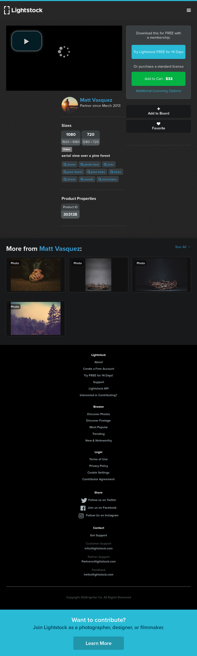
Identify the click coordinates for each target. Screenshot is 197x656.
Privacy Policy (98, 466)
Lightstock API (99, 388)
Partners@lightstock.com (99, 561)
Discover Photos (98, 414)
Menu (189, 10)
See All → (183, 247)
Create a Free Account (98, 368)
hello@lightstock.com (98, 574)
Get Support (98, 535)
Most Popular (99, 427)
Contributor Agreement (98, 479)
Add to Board (158, 111)
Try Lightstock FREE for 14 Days (158, 52)
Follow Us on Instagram (102, 515)
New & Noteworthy (98, 440)
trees (115, 172)
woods (87, 179)
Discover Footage (98, 420)
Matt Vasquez (96, 100)
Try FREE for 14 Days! (98, 375)
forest (69, 179)
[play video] (26, 41)
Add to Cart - (159, 78)
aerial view (90, 164)
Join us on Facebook (102, 507)
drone (69, 164)
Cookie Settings (98, 472)
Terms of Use (98, 459)
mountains (107, 179)
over (109, 164)
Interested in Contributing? (98, 395)
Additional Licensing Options (158, 91)
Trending (98, 434)
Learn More (99, 643)
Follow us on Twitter (102, 500)
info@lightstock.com (99, 548)
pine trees (96, 172)
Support (98, 382)
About (98, 362)
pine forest (73, 172)
